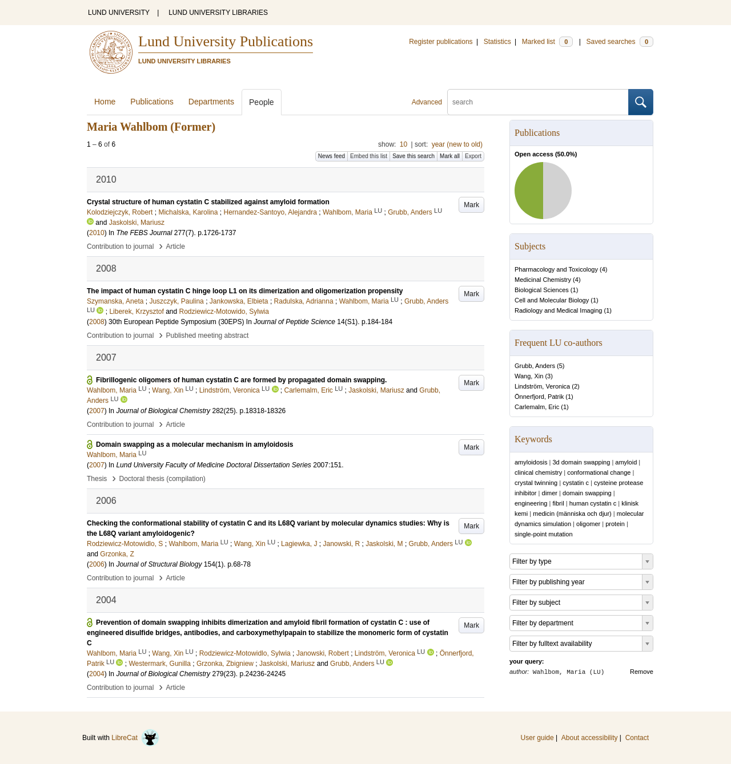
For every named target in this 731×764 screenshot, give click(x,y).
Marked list (547, 42)
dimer (550, 493)
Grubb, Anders (535, 365)
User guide (537, 738)
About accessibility (589, 738)
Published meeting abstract (207, 335)
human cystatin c (593, 503)
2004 (97, 674)
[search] (538, 102)
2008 (97, 322)
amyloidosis (531, 462)
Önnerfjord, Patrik (539, 396)
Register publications (440, 42)
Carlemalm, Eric (537, 406)
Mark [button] (471, 205)
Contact (637, 738)
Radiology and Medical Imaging (558, 310)
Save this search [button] (413, 156)
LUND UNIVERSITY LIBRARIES (218, 13)
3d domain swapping (581, 462)
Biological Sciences (542, 289)
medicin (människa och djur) (572, 513)
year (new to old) (457, 144)
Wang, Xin (529, 376)
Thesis (97, 479)
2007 (97, 411)
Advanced (427, 102)
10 (403, 144)
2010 (97, 233)
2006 (97, 564)
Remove (641, 671)
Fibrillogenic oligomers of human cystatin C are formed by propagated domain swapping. (241, 380)
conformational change (598, 472)
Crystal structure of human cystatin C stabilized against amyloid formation (208, 202)
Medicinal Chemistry (543, 279)
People (261, 102)
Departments (211, 101)
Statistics (497, 42)
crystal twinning (536, 482)
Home (104, 101)
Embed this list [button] (368, 156)
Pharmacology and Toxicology (556, 269)
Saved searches (619, 42)
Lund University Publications (225, 41)
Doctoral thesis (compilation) (162, 479)
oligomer (588, 523)
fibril (558, 503)
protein (615, 523)
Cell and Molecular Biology (552, 300)
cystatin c (576, 482)
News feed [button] (331, 156)
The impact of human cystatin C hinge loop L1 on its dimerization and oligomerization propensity (245, 291)
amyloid (626, 462)
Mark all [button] (450, 156)
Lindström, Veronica (542, 386)
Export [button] (473, 156)
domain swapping (587, 493)
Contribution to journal (120, 246)
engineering (531, 503)
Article (175, 246)
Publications (152, 101)
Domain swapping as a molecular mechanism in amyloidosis (194, 444)
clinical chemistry (538, 472)
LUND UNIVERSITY (119, 13)
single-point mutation (544, 534)
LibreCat (135, 738)
